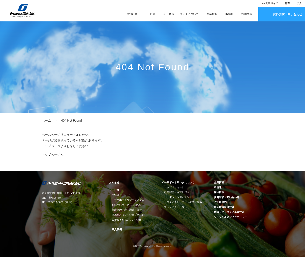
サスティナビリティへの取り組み (183, 202)
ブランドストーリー (175, 207)
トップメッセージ (174, 187)
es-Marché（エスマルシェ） (128, 219)
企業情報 (212, 14)
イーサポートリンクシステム (128, 199)
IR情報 (229, 14)
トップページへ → (54, 154)
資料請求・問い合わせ (287, 14)
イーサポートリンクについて (181, 14)
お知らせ (131, 14)
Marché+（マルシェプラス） (128, 214)
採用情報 (246, 14)
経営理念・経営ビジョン (178, 192)
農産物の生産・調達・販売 (127, 209)
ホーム (46, 120)
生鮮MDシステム (121, 194)
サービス (149, 14)
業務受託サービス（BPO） (127, 204)
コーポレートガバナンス (178, 197)
